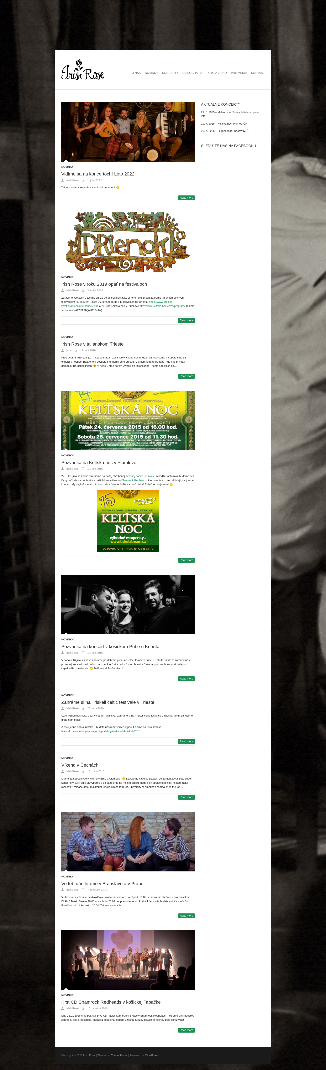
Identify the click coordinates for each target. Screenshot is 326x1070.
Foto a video (216, 72)
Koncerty (170, 72)
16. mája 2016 (95, 771)
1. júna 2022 (94, 180)
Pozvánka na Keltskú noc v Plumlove (98, 462)
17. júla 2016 (87, 350)
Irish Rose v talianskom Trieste (92, 344)
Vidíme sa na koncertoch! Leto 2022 (98, 174)
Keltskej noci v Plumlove (140, 476)
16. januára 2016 (96, 1008)
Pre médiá (239, 72)
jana (69, 350)
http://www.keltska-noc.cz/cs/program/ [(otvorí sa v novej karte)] (162, 306)
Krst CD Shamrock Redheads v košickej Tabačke (111, 1002)
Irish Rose (72, 180)
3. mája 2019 (94, 290)
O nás (136, 72)
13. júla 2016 (94, 468)
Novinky (151, 72)
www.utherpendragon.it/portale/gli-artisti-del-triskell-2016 (106, 731)
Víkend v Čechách (80, 765)
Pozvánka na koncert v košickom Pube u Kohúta (110, 646)
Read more (186, 197)
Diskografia (192, 72)
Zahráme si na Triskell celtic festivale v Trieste (107, 702)
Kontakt (258, 72)
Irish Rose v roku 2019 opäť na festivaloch (104, 284)
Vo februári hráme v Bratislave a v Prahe (102, 883)
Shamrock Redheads (134, 480)
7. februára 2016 (96, 889)
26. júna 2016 (95, 708)
